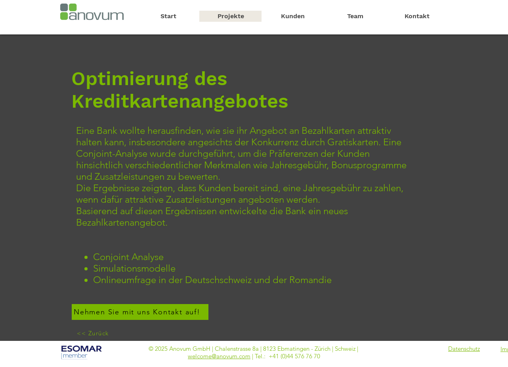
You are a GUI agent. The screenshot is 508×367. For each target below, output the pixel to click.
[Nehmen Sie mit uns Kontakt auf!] (140, 312)
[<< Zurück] (94, 332)
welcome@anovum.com (219, 356)
